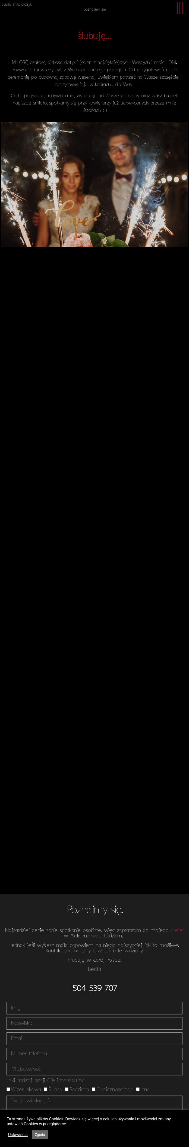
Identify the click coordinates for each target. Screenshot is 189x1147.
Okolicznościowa (114, 1089)
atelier (177, 930)
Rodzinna (79, 1089)
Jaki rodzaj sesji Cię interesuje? (45, 1081)
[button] (94, 989)
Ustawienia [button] (18, 1134)
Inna (145, 1089)
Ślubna (55, 1089)
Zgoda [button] (40, 1135)
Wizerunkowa (26, 1089)
